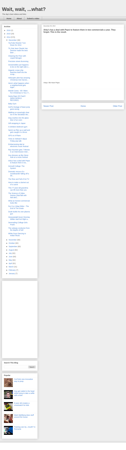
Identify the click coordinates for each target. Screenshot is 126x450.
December (13, 40)
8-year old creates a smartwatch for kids (22, 404)
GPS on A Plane (14, 136)
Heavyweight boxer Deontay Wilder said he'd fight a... (19, 218)
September (13, 246)
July (10, 253)
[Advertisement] (83, 94)
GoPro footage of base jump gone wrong (19, 108)
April (11, 263)
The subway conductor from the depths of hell (19, 229)
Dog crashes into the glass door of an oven (18, 119)
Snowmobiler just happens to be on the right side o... (19, 66)
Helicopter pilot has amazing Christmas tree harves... (19, 79)
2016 (9, 30)
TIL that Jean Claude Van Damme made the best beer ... (18, 50)
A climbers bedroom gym (17, 127)
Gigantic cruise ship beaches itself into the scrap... (17, 72)
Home (9, 19)
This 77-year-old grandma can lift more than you (18, 189)
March (11, 267)
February (12, 270)
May (10, 260)
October (12, 243)
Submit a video (33, 19)
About (19, 19)
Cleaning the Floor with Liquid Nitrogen (17, 57)
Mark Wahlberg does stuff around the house (24, 416)
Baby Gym (12, 104)
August (11, 250)
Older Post (117, 106)
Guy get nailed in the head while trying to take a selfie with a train (24, 393)
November (13, 240)
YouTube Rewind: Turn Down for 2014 (17, 44)
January (12, 273)
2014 (9, 37)
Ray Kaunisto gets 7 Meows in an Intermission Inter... (19, 151)
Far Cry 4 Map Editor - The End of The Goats (18, 207)
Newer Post (48, 106)
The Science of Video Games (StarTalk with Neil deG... (17, 195)
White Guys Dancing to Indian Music (17, 235)
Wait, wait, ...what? (24, 9)
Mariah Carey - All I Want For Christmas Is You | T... (19, 92)
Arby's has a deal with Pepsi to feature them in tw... (19, 162)
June (11, 257)
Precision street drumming (18, 61)
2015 (9, 34)
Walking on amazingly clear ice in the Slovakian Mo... (18, 113)
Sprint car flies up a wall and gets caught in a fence (19, 131)
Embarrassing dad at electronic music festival (18, 145)
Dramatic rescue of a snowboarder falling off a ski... (18, 174)
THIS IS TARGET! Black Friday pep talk (17, 140)
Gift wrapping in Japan (16, 123)
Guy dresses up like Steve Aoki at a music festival (18, 156)
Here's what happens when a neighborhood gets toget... (18, 85)
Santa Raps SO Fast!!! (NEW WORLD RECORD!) (17, 98)
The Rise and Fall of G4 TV (18, 179)
